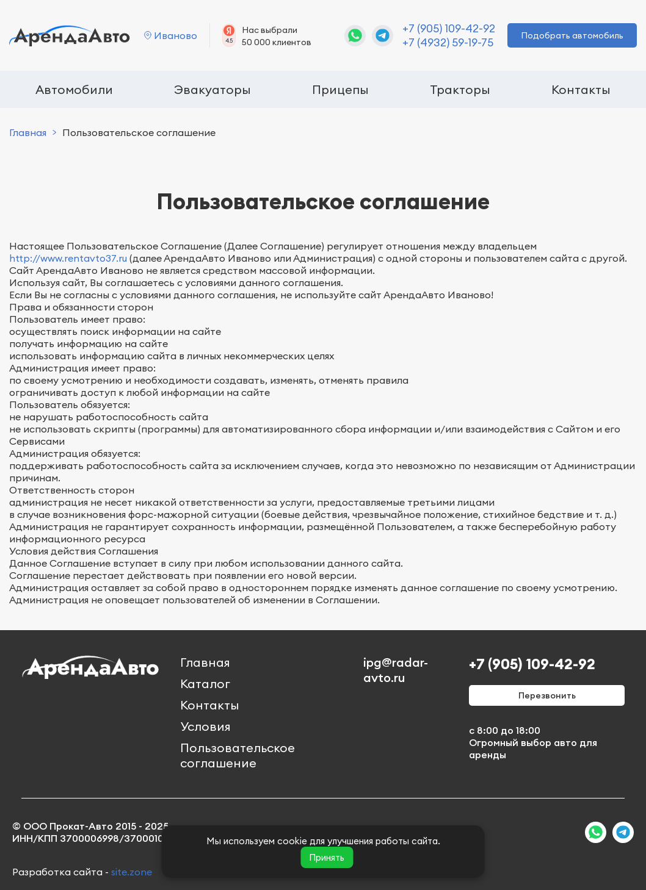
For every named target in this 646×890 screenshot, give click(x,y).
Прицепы (340, 89)
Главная (27, 132)
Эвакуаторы (212, 89)
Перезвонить (547, 695)
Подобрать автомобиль (572, 35)
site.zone (131, 872)
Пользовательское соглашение (237, 755)
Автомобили (74, 89)
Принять (326, 857)
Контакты (581, 89)
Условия (205, 726)
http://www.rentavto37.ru (68, 258)
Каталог (205, 683)
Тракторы (460, 89)
